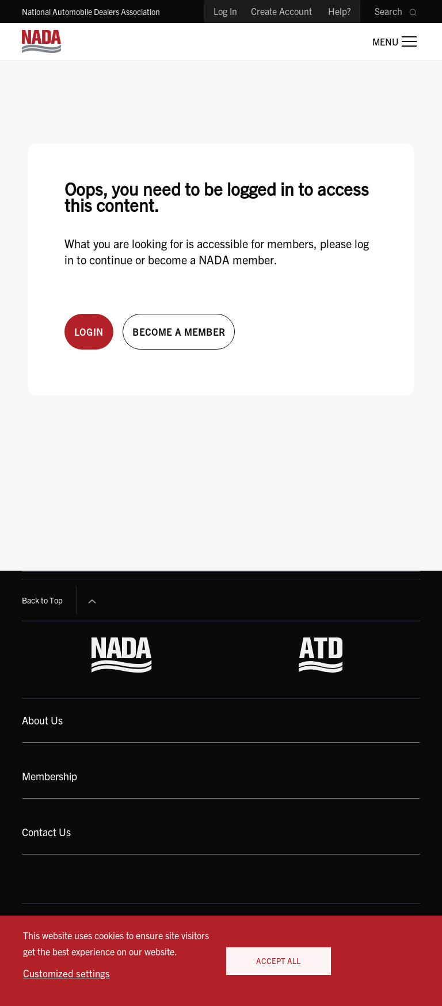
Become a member (178, 331)
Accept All (278, 961)
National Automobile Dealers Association (91, 11)
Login (89, 331)
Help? (339, 11)
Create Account (281, 11)
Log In (225, 11)
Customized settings (66, 973)
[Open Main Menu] (394, 41)
